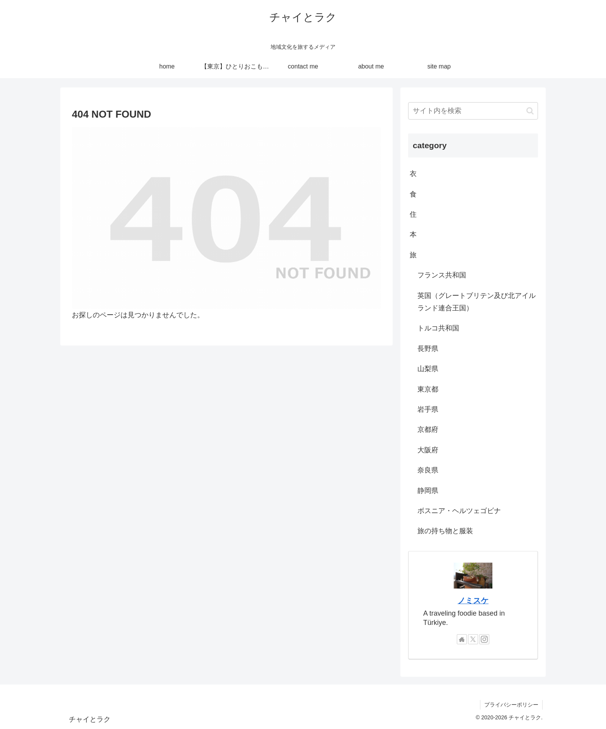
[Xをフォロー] (473, 639)
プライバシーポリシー (511, 705)
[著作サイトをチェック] (462, 639)
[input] (473, 111)
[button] (530, 110)
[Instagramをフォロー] (484, 639)
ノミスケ (473, 600)
